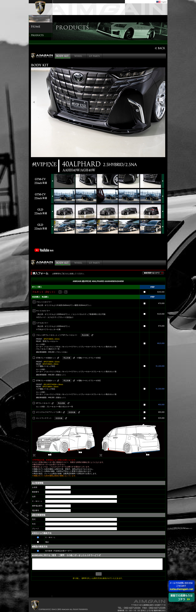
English (164, 2)
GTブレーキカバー (43, 403)
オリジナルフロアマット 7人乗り (49, 412)
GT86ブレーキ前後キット (46, 358)
